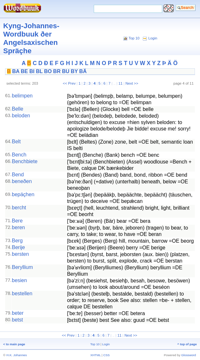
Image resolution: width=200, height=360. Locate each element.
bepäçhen (23, 194)
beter (17, 313)
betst (17, 319)
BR (56, 71)
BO (48, 71)
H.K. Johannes (16, 355)
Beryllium (22, 267)
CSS (106, 355)
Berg (17, 240)
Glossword (188, 355)
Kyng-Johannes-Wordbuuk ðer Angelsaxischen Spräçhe (31, 38)
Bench (19, 154)
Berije (18, 247)
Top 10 (134, 38)
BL (39, 71)
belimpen (22, 95)
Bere (17, 220)
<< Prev (69, 83)
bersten (20, 254)
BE (24, 71)
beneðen (22, 181)
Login (152, 38)
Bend (18, 174)
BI (32, 71)
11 (120, 83)
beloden (21, 115)
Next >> (131, 83)
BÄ (83, 71)
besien (19, 280)
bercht (19, 207)
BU (65, 71)
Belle (17, 109)
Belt (16, 141)
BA (16, 71)
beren (18, 227)
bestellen (22, 293)
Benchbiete (24, 161)
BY (74, 71)
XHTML (95, 355)
